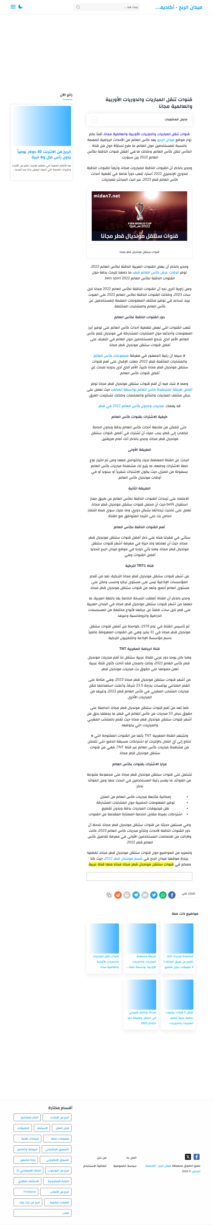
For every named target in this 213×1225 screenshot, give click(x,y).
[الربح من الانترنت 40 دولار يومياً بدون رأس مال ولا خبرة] (41, 126)
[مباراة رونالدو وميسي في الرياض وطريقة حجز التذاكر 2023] (141, 996)
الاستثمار (42, 1129)
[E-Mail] (136, 896)
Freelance (30, 1193)
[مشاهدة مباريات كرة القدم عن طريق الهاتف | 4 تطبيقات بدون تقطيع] (178, 940)
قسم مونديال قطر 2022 (123, 858)
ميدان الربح (166, 140)
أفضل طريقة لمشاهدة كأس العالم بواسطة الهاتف (152, 389)
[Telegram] (124, 896)
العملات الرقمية (59, 1203)
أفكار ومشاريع (30, 1118)
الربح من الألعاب (59, 1193)
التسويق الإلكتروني (57, 1150)
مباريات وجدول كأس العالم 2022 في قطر (131, 406)
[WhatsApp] (159, 896)
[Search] (106, 7)
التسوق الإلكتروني (57, 1161)
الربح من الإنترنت (59, 1118)
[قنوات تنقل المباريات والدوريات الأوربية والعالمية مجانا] (103, 940)
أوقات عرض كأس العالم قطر (156, 272)
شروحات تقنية (30, 1139)
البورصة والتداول (27, 1150)
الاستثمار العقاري (28, 1182)
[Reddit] (101, 896)
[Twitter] (147, 896)
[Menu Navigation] (13, 7)
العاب (65, 1214)
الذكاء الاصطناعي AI (29, 1171)
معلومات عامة (60, 1139)
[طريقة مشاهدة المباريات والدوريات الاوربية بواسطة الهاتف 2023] (141, 940)
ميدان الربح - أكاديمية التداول (178, 7)
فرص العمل (62, 1129)
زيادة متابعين (28, 1161)
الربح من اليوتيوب (58, 1171)
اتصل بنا (131, 1158)
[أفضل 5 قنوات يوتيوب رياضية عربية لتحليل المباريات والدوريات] (178, 996)
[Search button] (78, 7)
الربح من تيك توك (29, 1203)
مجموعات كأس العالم (111, 356)
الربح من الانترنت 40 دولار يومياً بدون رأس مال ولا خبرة (44, 154)
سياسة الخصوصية (124, 1167)
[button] (20, 7)
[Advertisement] (106, 54)
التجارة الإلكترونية (58, 1182)
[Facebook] (171, 896)
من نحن (101, 1158)
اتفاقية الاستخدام (94, 1167)
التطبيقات (23, 1129)
